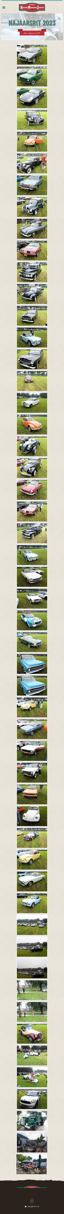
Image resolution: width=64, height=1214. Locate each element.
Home (26, 33)
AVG (32, 1201)
